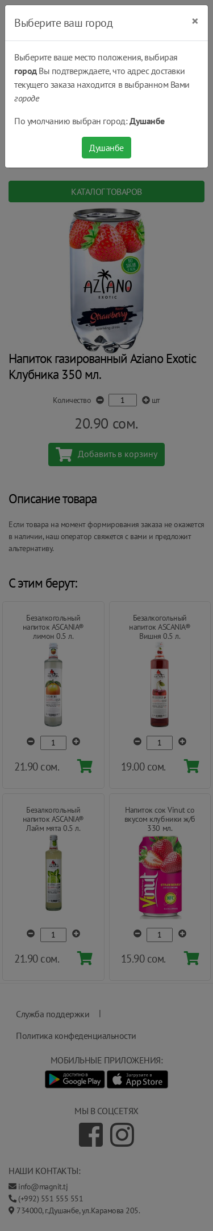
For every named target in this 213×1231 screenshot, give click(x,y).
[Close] (195, 21)
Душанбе (106, 147)
